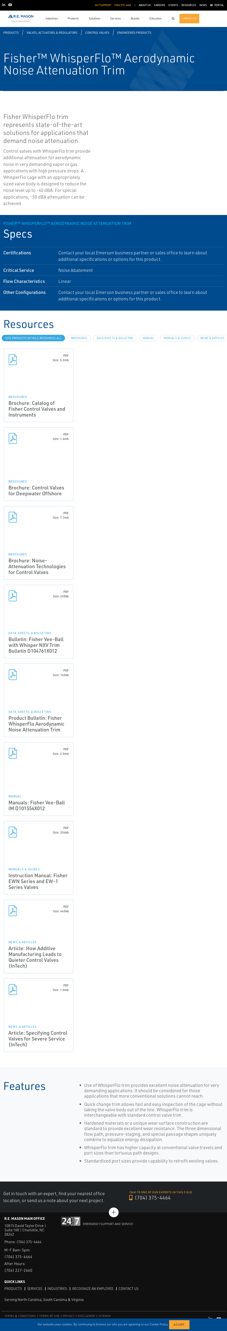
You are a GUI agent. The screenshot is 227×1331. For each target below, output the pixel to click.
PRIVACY (69, 1315)
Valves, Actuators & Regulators (52, 32)
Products (11, 32)
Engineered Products (134, 32)
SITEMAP (104, 1315)
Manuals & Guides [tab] (177, 338)
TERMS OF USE (49, 1315)
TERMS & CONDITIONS (20, 1315)
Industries (57, 1288)
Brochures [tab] (79, 338)
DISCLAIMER (86, 1315)
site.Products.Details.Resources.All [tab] (33, 338)
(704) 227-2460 (18, 1270)
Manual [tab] (148, 338)
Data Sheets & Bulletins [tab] (115, 338)
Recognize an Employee (92, 1288)
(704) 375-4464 (150, 1198)
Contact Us (129, 1288)
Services (34, 1288)
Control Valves (97, 32)
